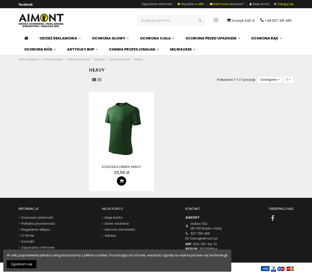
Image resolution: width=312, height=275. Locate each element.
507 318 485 (200, 233)
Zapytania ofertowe (156, 4)
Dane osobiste (117, 223)
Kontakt (27, 241)
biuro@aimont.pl (204, 238)
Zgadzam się (21, 264)
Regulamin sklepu (35, 229)
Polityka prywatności (38, 223)
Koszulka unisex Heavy (121, 166)
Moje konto (114, 217)
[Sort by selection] (270, 79)
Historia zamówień (120, 229)
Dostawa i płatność (37, 217)
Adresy (110, 235)
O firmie (27, 235)
